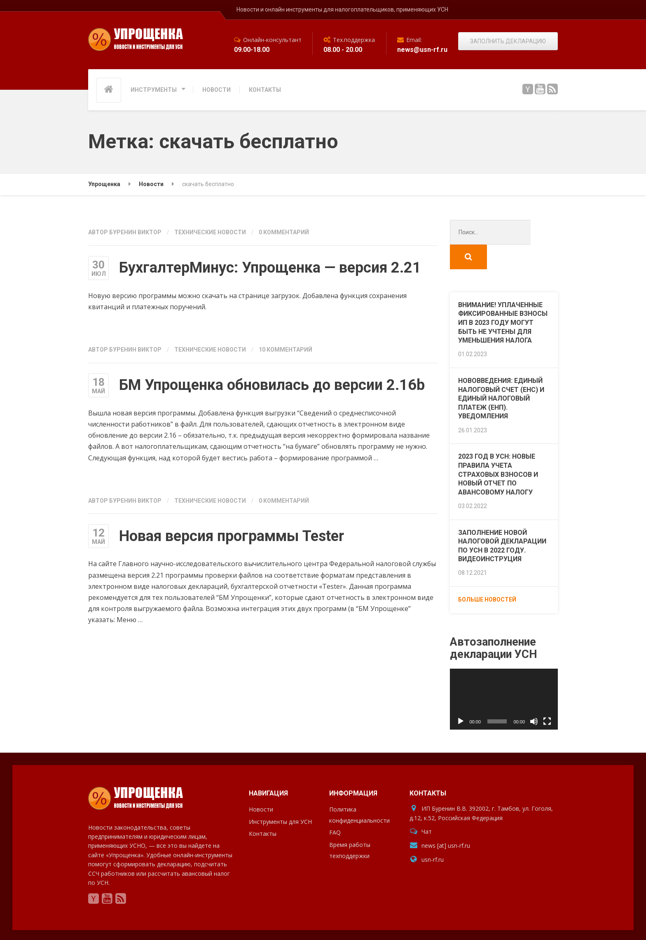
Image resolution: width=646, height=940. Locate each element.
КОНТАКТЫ (265, 89)
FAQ (335, 808)
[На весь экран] (547, 697)
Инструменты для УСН (280, 797)
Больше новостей (487, 574)
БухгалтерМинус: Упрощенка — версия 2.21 (270, 267)
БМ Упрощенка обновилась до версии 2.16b (272, 385)
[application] (504, 674)
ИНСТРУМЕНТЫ (154, 89)
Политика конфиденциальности (359, 790)
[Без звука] (534, 697)
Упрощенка (106, 923)
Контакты (262, 809)
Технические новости (210, 232)
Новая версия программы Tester (231, 536)
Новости (261, 784)
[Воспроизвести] (460, 697)
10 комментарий (285, 349)
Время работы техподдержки (349, 825)
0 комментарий (284, 232)
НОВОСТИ (216, 89)
